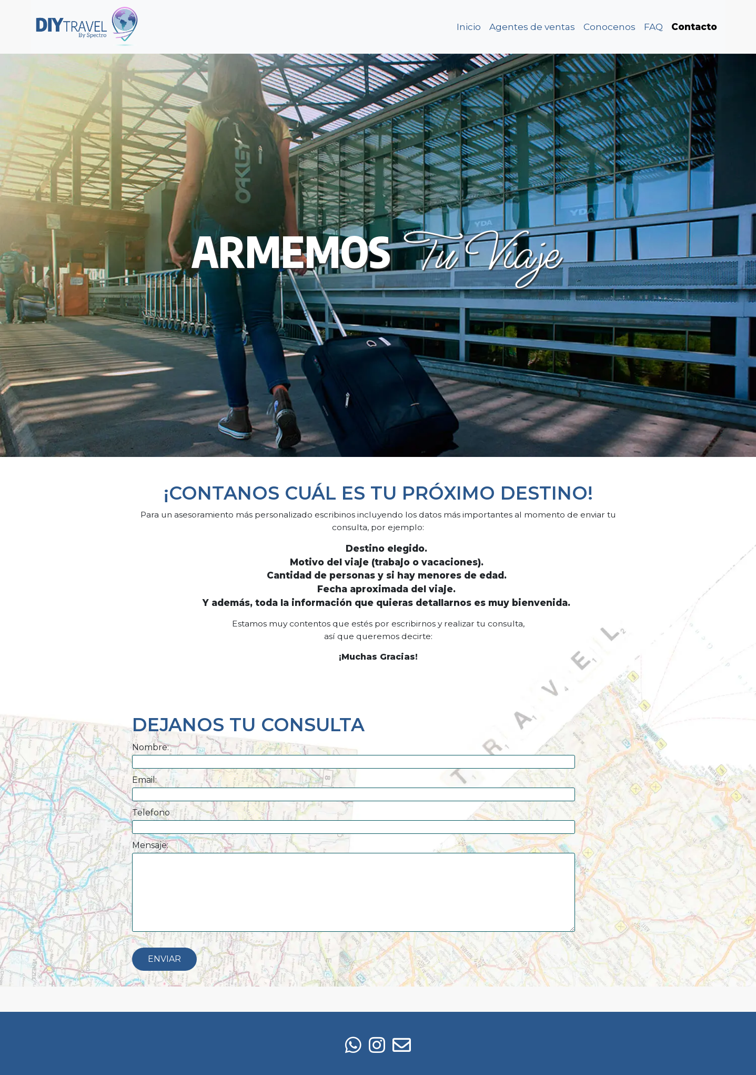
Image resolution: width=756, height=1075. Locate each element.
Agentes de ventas (532, 26)
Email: (144, 780)
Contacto (694, 26)
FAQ (653, 26)
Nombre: (150, 747)
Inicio (469, 26)
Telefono (151, 813)
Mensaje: (150, 845)
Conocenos (609, 26)
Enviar (164, 959)
